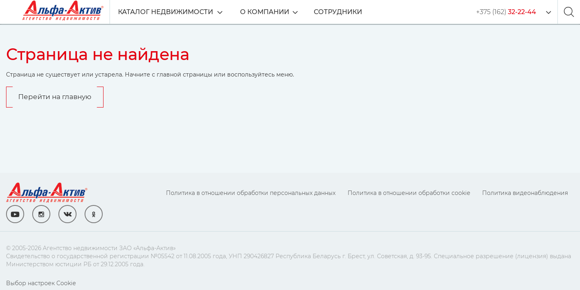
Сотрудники (338, 12)
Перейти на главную (54, 97)
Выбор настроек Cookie (41, 283)
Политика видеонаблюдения (525, 193)
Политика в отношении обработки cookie (409, 193)
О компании (264, 12)
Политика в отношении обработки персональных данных (251, 193)
